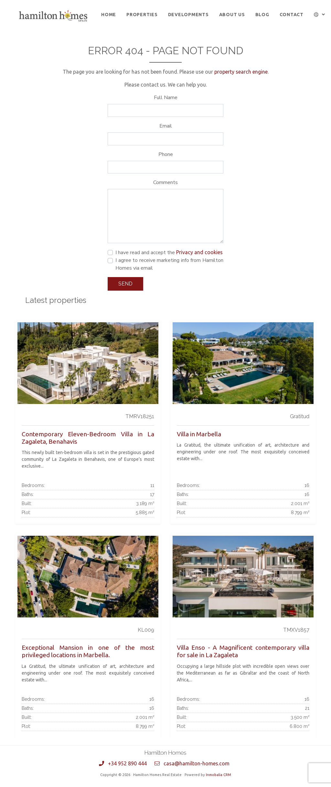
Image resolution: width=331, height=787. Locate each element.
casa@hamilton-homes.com (197, 763)
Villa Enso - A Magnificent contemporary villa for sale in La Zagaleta (243, 651)
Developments (188, 14)
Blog (262, 14)
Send (125, 284)
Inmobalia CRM (218, 775)
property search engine (241, 72)
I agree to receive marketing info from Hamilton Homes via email (169, 264)
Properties (142, 14)
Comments (165, 182)
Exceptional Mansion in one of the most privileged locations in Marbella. (88, 651)
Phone (165, 154)
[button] (319, 14)
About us (232, 14)
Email (165, 125)
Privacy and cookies (199, 252)
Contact (292, 14)
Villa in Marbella (199, 434)
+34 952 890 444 (127, 763)
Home (108, 14)
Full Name (165, 97)
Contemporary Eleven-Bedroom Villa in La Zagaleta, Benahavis (88, 437)
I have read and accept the (169, 252)
